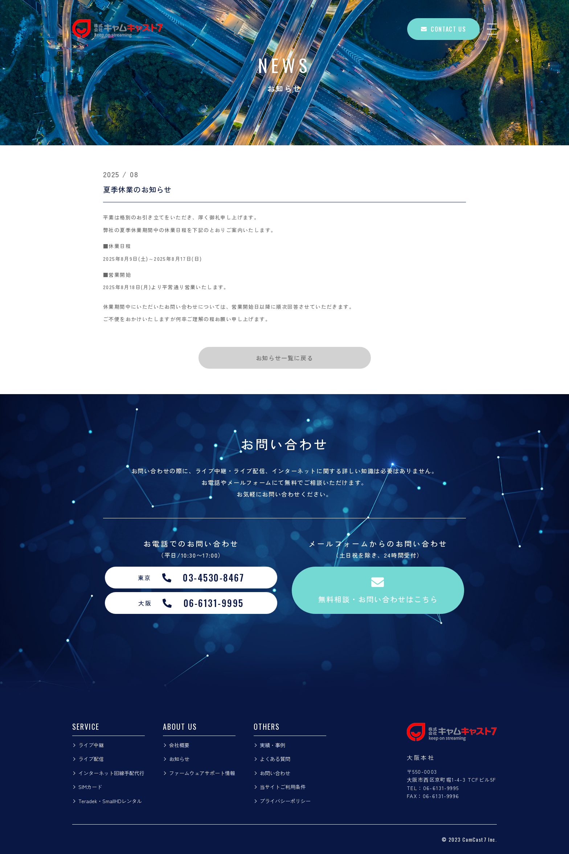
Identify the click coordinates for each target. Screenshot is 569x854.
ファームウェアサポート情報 (202, 773)
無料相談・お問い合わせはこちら (378, 590)
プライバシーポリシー (285, 801)
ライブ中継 (91, 745)
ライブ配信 (91, 758)
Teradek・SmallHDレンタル (110, 801)
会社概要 (179, 745)
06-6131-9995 (441, 788)
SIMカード (90, 786)
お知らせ (179, 758)
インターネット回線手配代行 (111, 773)
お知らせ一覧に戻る (284, 357)
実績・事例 (272, 745)
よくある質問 (275, 758)
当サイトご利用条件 (283, 786)
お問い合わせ (275, 773)
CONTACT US (443, 29)
